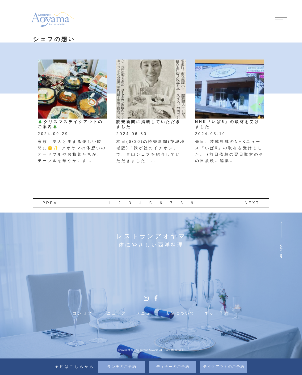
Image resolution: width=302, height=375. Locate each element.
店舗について (180, 313)
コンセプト (85, 313)
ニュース (117, 313)
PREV (50, 203)
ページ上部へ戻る (281, 239)
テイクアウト (223, 367)
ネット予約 (217, 313)
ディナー (172, 367)
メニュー (146, 313)
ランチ (121, 367)
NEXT (252, 203)
